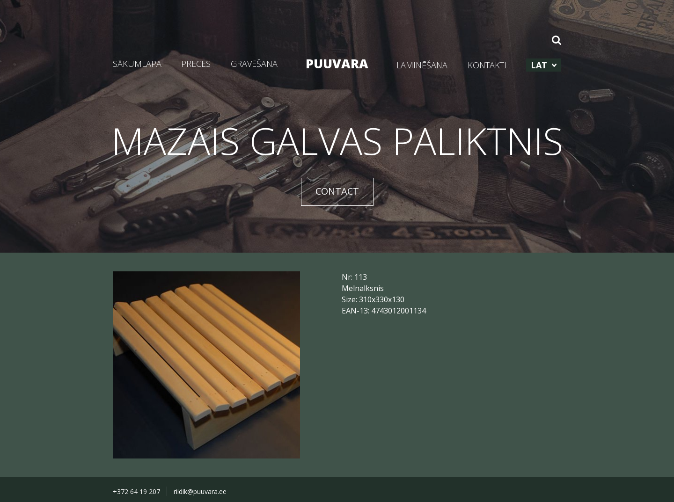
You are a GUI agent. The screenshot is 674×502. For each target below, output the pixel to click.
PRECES (196, 63)
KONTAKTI (487, 65)
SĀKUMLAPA (137, 63)
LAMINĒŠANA (421, 65)
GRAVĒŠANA (254, 63)
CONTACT (337, 191)
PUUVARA (337, 63)
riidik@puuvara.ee (200, 491)
